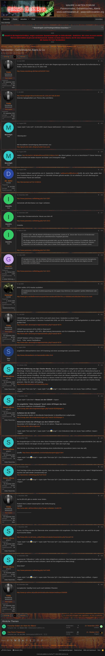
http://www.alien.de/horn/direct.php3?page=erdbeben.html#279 (39, 508)
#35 (102, 438)
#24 (102, 151)
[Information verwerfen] (102, 28)
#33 (102, 365)
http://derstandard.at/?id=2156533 (29, 182)
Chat (33, 19)
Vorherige (7, 56)
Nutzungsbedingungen (66, 650)
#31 (102, 314)
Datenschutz (78, 650)
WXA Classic (6, 650)
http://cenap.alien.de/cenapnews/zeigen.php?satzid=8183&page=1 (40, 417)
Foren (15, 19)
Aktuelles (23, 19)
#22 (102, 92)
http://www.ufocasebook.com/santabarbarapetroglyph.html (43, 452)
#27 (102, 212)
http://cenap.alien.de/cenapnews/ (28, 426)
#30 (102, 284)
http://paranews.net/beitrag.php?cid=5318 (31, 475)
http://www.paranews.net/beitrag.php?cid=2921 (33, 250)
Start (98, 650)
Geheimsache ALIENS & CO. (36, 628)
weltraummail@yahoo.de (69, 173)
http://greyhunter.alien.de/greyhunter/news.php (33, 147)
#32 (102, 347)
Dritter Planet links (10, 389)
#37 (102, 495)
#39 (102, 555)
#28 (102, 230)
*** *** (51, 28)
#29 (102, 255)
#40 (102, 584)
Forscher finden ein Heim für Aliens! (22, 626)
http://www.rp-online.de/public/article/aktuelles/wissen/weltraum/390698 (42, 592)
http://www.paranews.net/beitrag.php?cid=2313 (33, 221)
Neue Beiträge (5, 22)
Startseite (6, 19)
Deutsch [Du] (17, 650)
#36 (102, 467)
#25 (102, 169)
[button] (28, 19)
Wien (13, 87)
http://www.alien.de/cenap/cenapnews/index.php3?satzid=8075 (39, 333)
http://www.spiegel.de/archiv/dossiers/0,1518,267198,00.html (38, 96)
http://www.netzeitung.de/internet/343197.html (33, 71)
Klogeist (96, 634)
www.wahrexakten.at (68, 12)
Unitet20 (96, 627)
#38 (102, 527)
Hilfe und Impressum (89, 650)
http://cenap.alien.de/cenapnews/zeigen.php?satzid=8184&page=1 (40, 408)
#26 (102, 195)
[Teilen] (98, 61)
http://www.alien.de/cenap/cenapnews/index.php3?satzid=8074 (39, 325)
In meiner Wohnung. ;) (8, 279)
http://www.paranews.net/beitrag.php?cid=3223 (33, 271)
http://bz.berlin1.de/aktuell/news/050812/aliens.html (40, 155)
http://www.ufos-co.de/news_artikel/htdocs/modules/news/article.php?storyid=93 (45, 537)
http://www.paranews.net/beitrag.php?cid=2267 (33, 198)
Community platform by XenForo (52, 654)
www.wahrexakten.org (92, 12)
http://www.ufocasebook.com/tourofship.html (32, 384)
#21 (102, 61)
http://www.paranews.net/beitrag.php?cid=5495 (33, 570)
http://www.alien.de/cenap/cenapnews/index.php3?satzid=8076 (39, 342)
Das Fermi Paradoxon (16, 632)
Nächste (22, 56)
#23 (102, 123)
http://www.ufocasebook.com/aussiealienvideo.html (35, 355)
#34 (102, 396)
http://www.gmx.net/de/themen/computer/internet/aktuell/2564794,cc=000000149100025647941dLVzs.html (54, 296)
